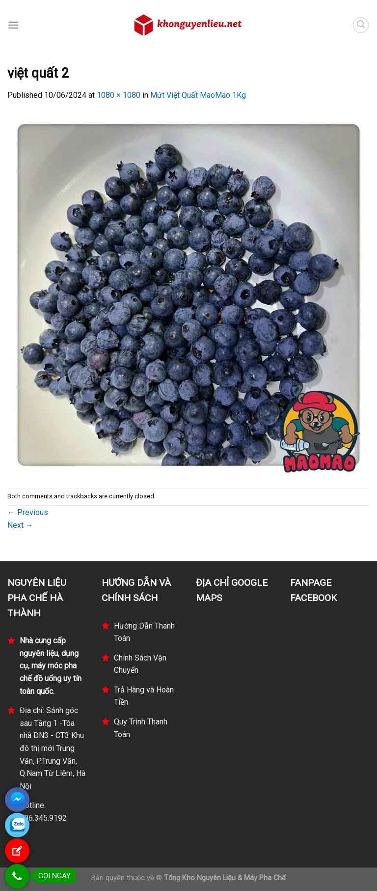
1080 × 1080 (118, 95)
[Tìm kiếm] (361, 25)
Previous (27, 512)
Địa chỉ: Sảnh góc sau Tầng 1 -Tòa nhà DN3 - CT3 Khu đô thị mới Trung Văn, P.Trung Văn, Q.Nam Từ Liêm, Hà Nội (52, 748)
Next (20, 525)
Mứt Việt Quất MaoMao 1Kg (198, 95)
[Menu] (13, 25)
